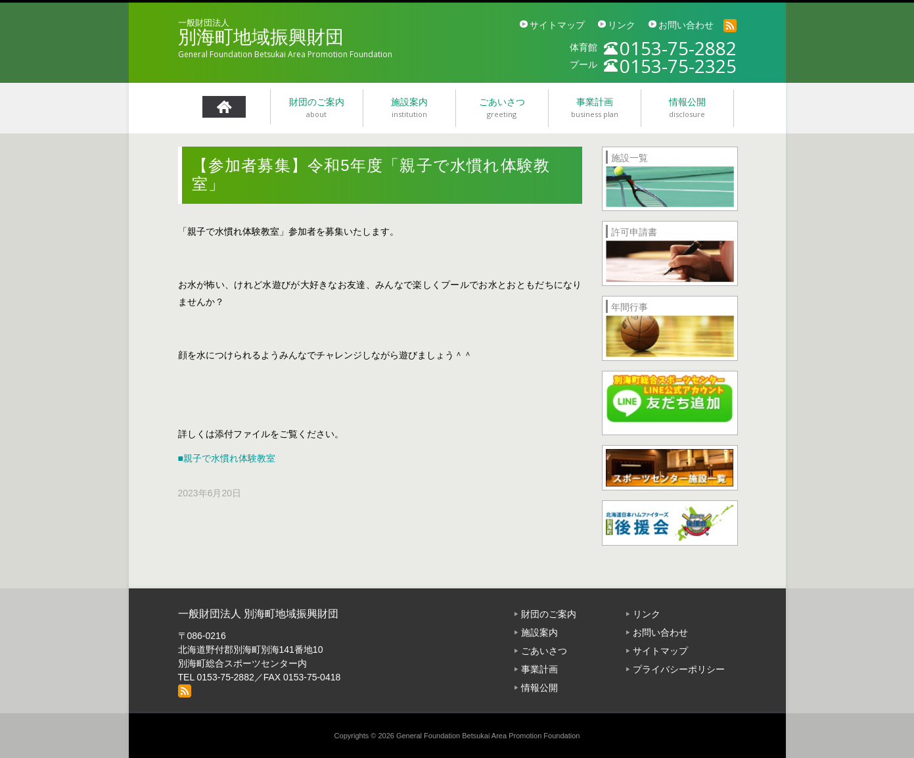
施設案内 (539, 632)
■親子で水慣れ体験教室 (226, 458)
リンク (621, 25)
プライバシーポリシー (679, 669)
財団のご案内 (548, 614)
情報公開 (539, 687)
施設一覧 (629, 158)
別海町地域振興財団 (261, 37)
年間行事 (629, 307)
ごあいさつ (544, 651)
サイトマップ (557, 25)
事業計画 (539, 669)
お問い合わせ (686, 25)
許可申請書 (634, 232)
